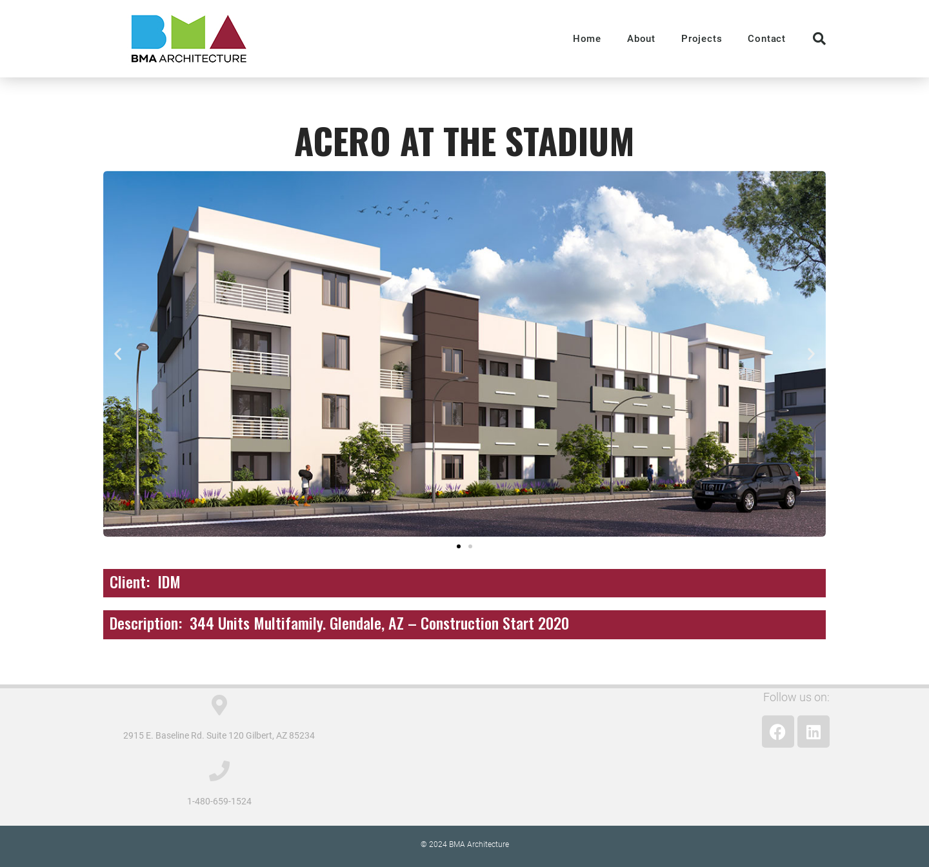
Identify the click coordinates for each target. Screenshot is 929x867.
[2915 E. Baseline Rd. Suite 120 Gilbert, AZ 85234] (219, 705)
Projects (701, 39)
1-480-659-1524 (219, 801)
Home (587, 39)
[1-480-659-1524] (219, 771)
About (641, 39)
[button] (819, 39)
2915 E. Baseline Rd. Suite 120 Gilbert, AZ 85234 (219, 735)
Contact (767, 39)
